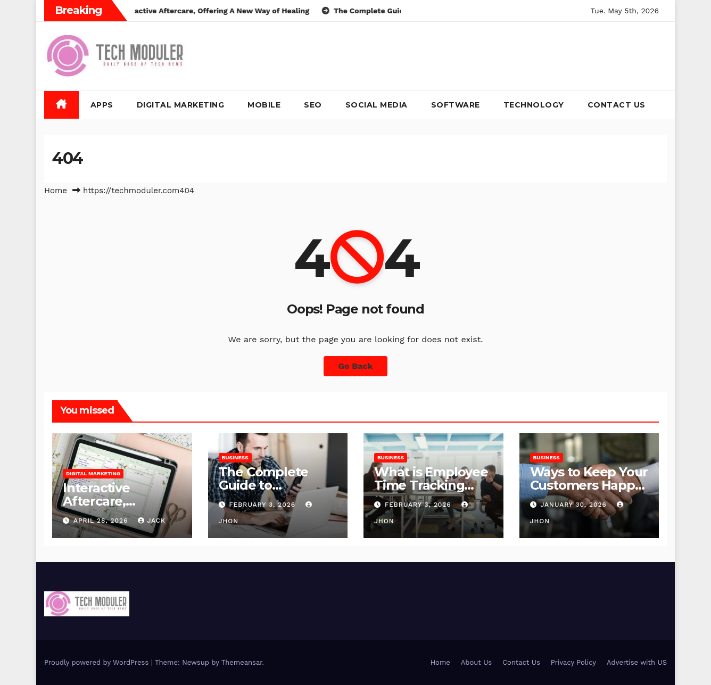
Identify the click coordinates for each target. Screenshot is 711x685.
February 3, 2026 (263, 504)
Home (55, 190)
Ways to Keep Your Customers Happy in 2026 (589, 485)
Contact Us (617, 105)
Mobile (263, 105)
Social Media (376, 105)
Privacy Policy (573, 662)
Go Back (355, 366)
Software (455, 105)
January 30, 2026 (574, 504)
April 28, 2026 (102, 520)
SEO (313, 105)
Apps (101, 105)
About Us (476, 662)
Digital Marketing (181, 105)
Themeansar (241, 662)
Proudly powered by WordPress (97, 662)
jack (152, 520)
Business (235, 457)
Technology (533, 105)
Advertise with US (637, 662)
